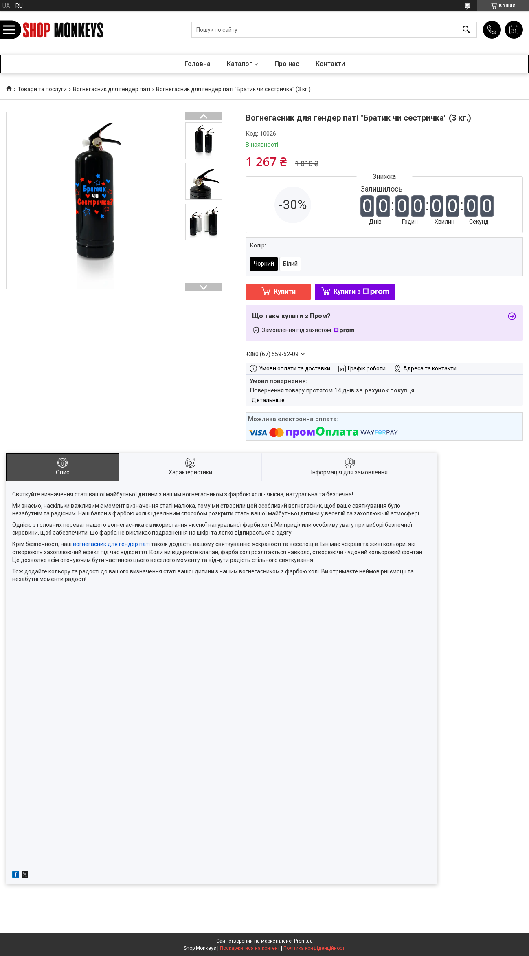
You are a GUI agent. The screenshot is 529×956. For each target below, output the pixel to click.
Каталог (239, 64)
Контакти (330, 64)
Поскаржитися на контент (250, 948)
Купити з (361, 291)
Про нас (286, 64)
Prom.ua (303, 941)
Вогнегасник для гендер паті (111, 89)
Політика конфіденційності (314, 948)
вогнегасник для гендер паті (111, 544)
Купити (285, 291)
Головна (197, 64)
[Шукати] (466, 29)
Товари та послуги (42, 89)
